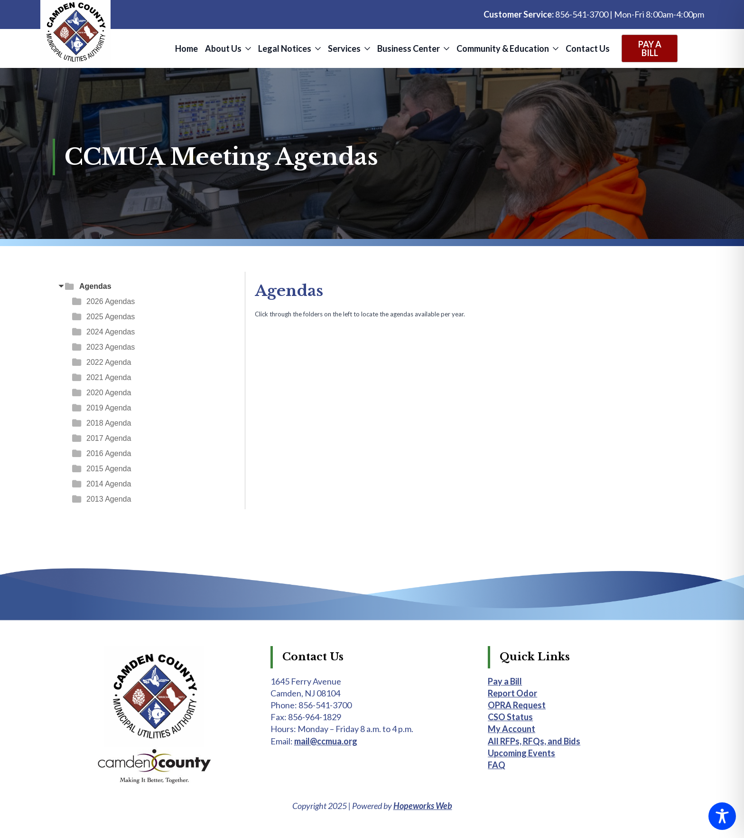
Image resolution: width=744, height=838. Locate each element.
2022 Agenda (108, 362)
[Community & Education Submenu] (555, 48)
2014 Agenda (108, 484)
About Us (223, 48)
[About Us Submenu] (247, 48)
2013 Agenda (108, 499)
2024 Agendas (110, 332)
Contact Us (588, 48)
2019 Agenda (108, 408)
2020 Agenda (108, 393)
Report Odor (512, 693)
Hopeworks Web (422, 805)
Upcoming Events (521, 753)
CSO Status (510, 717)
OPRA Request (517, 705)
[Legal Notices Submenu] (317, 48)
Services (344, 48)
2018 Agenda (108, 423)
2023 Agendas (110, 347)
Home (186, 48)
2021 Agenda (108, 377)
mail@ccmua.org (325, 741)
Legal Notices (284, 48)
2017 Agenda (108, 438)
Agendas (95, 286)
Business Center (408, 48)
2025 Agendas (110, 317)
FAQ (496, 765)
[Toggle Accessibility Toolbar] (722, 816)
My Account (511, 729)
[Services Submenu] (366, 48)
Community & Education (502, 48)
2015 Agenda (108, 469)
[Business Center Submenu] (446, 48)
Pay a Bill (505, 681)
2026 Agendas (110, 301)
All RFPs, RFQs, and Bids (534, 741)
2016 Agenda (108, 453)
